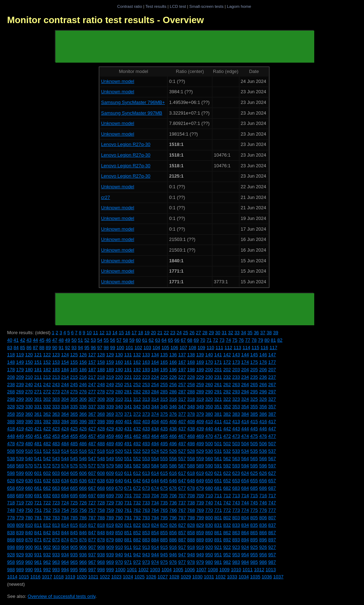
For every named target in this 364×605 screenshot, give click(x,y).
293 (236, 391)
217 (92, 377)
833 (236, 525)
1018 (58, 576)
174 (245, 362)
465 (164, 436)
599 (20, 473)
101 (129, 347)
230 (209, 377)
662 (47, 488)
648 (191, 480)
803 (236, 517)
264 (245, 384)
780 (29, 517)
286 (173, 391)
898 (11, 547)
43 (28, 340)
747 (272, 502)
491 (128, 443)
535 (254, 451)
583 (146, 465)
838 (11, 532)
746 (263, 502)
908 (101, 547)
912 (137, 547)
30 (217, 332)
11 (95, 332)
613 (146, 473)
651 (218, 480)
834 (245, 525)
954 (245, 554)
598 (11, 473)
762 (137, 510)
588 (191, 465)
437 (182, 428)
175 (254, 362)
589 (200, 465)
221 (128, 377)
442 (227, 428)
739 (200, 502)
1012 (259, 569)
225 (164, 377)
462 (137, 436)
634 (65, 480)
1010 (236, 569)
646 (173, 480)
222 (137, 377)
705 (164, 495)
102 (138, 347)
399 (110, 421)
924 (245, 547)
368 (101, 414)
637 (92, 480)
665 (74, 488)
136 (173, 354)
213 (56, 377)
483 (56, 443)
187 (92, 369)
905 (74, 547)
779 (20, 517)
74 (228, 340)
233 (236, 377)
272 (47, 391)
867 (272, 532)
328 (11, 406)
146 (263, 354)
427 (92, 428)
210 (29, 377)
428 (101, 428)
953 (236, 554)
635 (74, 480)
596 (263, 465)
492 (137, 443)
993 (56, 569)
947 (182, 554)
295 (254, 391)
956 (263, 554)
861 (218, 532)
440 (209, 428)
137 (182, 354)
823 (146, 525)
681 (218, 488)
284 (155, 391)
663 (56, 488)
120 (29, 354)
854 (155, 532)
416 (263, 421)
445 (254, 428)
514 (65, 451)
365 (74, 414)
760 (119, 510)
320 (209, 399)
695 (74, 495)
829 (200, 525)
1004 (166, 569)
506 (263, 443)
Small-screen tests (206, 6)
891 (218, 539)
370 (119, 414)
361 (38, 414)
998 (101, 569)
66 (176, 340)
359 (20, 414)
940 (119, 554)
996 (83, 569)
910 (119, 547)
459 (110, 436)
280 (119, 391)
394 (65, 421)
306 (83, 399)
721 (38, 502)
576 (83, 465)
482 (47, 443)
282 (137, 391)
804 (245, 517)
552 (137, 458)
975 (164, 562)
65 (170, 340)
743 (236, 502)
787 (92, 517)
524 (155, 451)
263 (236, 384)
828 (191, 525)
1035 (255, 576)
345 (164, 406)
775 (254, 510)
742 (227, 502)
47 (54, 340)
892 (227, 539)
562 (227, 458)
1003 (155, 569)
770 (209, 510)
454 (65, 436)
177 (272, 362)
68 (189, 340)
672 (137, 488)
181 (38, 369)
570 (29, 465)
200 (209, 369)
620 (209, 473)
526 (173, 451)
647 (182, 480)
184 (65, 369)
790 (119, 517)
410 (209, 421)
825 (164, 525)
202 (227, 369)
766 (173, 510)
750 (29, 510)
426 (83, 428)
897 (272, 539)
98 (105, 347)
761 (128, 510)
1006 (189, 569)
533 (236, 451)
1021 (93, 576)
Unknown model (117, 81)
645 (164, 480)
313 (146, 399)
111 (219, 347)
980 (209, 562)
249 (110, 384)
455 (74, 436)
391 (38, 421)
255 (164, 384)
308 (101, 399)
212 (47, 377)
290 (209, 391)
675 (164, 488)
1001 (132, 569)
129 (110, 354)
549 (110, 458)
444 (245, 428)
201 (218, 369)
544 (65, 458)
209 (20, 377)
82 (279, 340)
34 (243, 332)
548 (101, 458)
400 (119, 421)
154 (65, 362)
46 (48, 340)
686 (263, 488)
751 (38, 510)
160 (119, 362)
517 (92, 451)
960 (29, 562)
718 (11, 502)
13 (108, 332)
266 (263, 384)
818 (101, 525)
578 (101, 465)
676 (173, 488)
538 (11, 458)
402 (137, 421)
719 (20, 502)
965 (74, 562)
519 (110, 451)
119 (20, 354)
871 (38, 539)
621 (218, 473)
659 (20, 488)
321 (218, 399)
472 (227, 436)
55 (105, 340)
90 (54, 347)
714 (245, 495)
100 (120, 347)
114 (246, 347)
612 (137, 473)
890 (209, 539)
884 (155, 539)
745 (254, 502)
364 (65, 414)
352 (227, 406)
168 (191, 362)
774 (245, 510)
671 (128, 488)
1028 (174, 576)
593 (236, 465)
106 (174, 347)
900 (29, 547)
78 (254, 340)
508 (11, 451)
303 (56, 399)
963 (56, 562)
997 (92, 569)
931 (38, 554)
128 (101, 354)
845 (74, 532)
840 (29, 532)
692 (47, 495)
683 (236, 488)
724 (65, 502)
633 (56, 480)
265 (254, 384)
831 (218, 525)
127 (92, 354)
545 (74, 458)
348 (191, 406)
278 (101, 391)
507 (272, 443)
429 (110, 428)
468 (191, 436)
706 (173, 495)
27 (198, 332)
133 (146, 354)
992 (47, 569)
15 (121, 332)
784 (65, 517)
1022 (105, 576)
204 (245, 369)
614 (155, 473)
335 (74, 406)
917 (182, 547)
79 (260, 340)
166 (173, 362)
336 (83, 406)
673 (146, 488)
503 (236, 443)
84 (16, 347)
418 (11, 428)
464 (155, 436)
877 (92, 539)
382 (227, 414)
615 (164, 473)
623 (236, 473)
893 (236, 539)
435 (164, 428)
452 (47, 436)
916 (173, 547)
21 (159, 332)
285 (164, 391)
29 (211, 332)
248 (101, 384)
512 (47, 451)
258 (191, 384)
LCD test (178, 6)
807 (272, 517)
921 (218, 547)
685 (254, 488)
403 (146, 421)
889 (200, 539)
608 (101, 473)
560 (209, 458)
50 (73, 340)
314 (155, 399)
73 (221, 340)
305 (74, 399)
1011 (247, 569)
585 (164, 465)
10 (88, 332)
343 (146, 406)
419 (20, 428)
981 (218, 562)
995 (74, 569)
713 (236, 495)
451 (38, 436)
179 (20, 369)
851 (128, 532)
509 (20, 451)
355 (254, 406)
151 (38, 362)
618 (191, 473)
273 (56, 391)
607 (92, 473)
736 (173, 502)
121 (38, 354)
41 (16, 340)
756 (83, 510)
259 (200, 384)
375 (164, 414)
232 (227, 377)
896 (263, 539)
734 (155, 502)
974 (155, 562)
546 (83, 458)
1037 (278, 576)
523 (146, 451)
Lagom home (239, 6)
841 (38, 532)
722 (47, 502)
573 (56, 465)
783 (56, 517)
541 (38, 458)
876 (83, 539)
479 (20, 443)
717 (272, 495)
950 (209, 554)
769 (200, 510)
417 (272, 421)
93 (73, 347)
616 (173, 473)
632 (47, 480)
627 (272, 473)
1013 (271, 569)
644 (155, 480)
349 (200, 406)
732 (137, 502)
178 (11, 369)
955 (254, 554)
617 (182, 473)
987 (272, 562)
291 (218, 391)
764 (155, 510)
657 (272, 480)
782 (47, 517)
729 (110, 502)
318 (191, 399)
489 (110, 443)
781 (38, 517)
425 (74, 428)
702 (137, 495)
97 (99, 347)
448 (11, 436)
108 (192, 347)
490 (119, 443)
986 (263, 562)
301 (38, 399)
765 (164, 510)
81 (273, 340)
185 (74, 369)
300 (29, 399)
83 (9, 347)
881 (128, 539)
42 (22, 340)
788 (101, 517)
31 (223, 332)
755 (74, 510)
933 (56, 554)
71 (209, 340)
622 (227, 473)
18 (140, 332)
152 (47, 362)
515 (74, 451)
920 (209, 547)
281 (128, 391)
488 (101, 443)
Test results (155, 6)
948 (191, 554)
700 (119, 495)
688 (11, 495)
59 (131, 340)
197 (182, 369)
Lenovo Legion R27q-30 (125, 144)
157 (92, 362)
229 (200, 377)
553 (146, 458)
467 (182, 436)
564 (245, 458)
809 (20, 525)
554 (155, 458)
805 (254, 517)
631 (38, 480)
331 (38, 406)
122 (47, 354)
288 (191, 391)
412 (227, 421)
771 (218, 510)
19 (146, 332)
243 (56, 384)
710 (209, 495)
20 (153, 332)
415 (254, 421)
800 (209, 517)
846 (83, 532)
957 (272, 554)
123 (56, 354)
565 (254, 458)
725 (74, 502)
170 (209, 362)
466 (173, 436)
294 (245, 391)
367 (92, 414)
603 (56, 473)
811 (38, 525)
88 (41, 347)
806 (263, 517)
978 (191, 562)
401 (128, 421)
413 (236, 421)
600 (29, 473)
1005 (178, 569)
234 (245, 377)
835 (254, 525)
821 (128, 525)
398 (101, 421)
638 (101, 480)
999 (110, 569)
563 (236, 458)
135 (164, 354)
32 (230, 332)
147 (272, 354)
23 (172, 332)
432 (137, 428)
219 (110, 377)
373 (146, 414)
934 (65, 554)
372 (137, 414)
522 (137, 451)
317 (182, 399)
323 (236, 399)
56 (112, 340)
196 (173, 369)
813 (56, 525)
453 (56, 436)
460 (119, 436)
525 (164, 451)
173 (236, 362)
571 (38, 465)
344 (155, 406)
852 (137, 532)
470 (209, 436)
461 (128, 436)
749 (20, 510)
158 (101, 362)
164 (155, 362)
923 (236, 547)
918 (191, 547)
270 (29, 391)
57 (119, 340)
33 (237, 332)
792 (137, 517)
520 (119, 451)
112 (228, 347)
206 (263, 369)
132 (137, 354)
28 (204, 332)
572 (47, 465)
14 (114, 332)
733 (146, 502)
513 (56, 451)
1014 (12, 576)
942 (137, 554)
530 (209, 451)
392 (47, 421)
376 (173, 414)
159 (110, 362)
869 (20, 539)
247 (92, 384)
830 (209, 525)
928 (11, 554)
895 (254, 539)
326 (263, 399)
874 (65, 539)
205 (254, 369)
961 (38, 562)
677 (182, 488)
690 (29, 495)
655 (254, 480)
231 (218, 377)
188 (101, 369)
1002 (143, 569)
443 (236, 428)
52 (86, 340)
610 (119, 473)
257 (182, 384)
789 (110, 517)
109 (201, 347)
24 (179, 332)
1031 (209, 576)
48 (61, 340)
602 (47, 473)
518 (101, 451)
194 (155, 369)
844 (65, 532)
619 (200, 473)
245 (74, 384)
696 (83, 495)
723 (56, 502)
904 (65, 547)
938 (101, 554)
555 (164, 458)
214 (65, 377)
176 (263, 362)
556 (173, 458)
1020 (81, 576)
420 (29, 428)
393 (56, 421)
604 (65, 473)
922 (227, 547)
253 (146, 384)
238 (11, 384)
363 (56, 414)
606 (83, 473)
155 (74, 362)
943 (146, 554)
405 (164, 421)
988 (11, 569)
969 (110, 562)
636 (83, 480)
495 (164, 443)
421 (38, 428)
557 (182, 458)
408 (191, 421)
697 (92, 495)
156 (83, 362)
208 (11, 377)
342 (137, 406)
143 (236, 354)
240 (29, 384)
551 (128, 458)
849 (110, 532)
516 (83, 451)
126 (83, 354)
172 (227, 362)
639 (110, 480)
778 (11, 517)
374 (155, 414)
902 (47, 547)
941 (128, 554)
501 (218, 443)
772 (227, 510)
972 (137, 562)
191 (128, 369)
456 (83, 436)
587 (182, 465)
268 (11, 391)
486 (83, 443)
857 (182, 532)
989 (20, 569)
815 (74, 525)
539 (20, 458)
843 (56, 532)
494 (155, 443)
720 (29, 502)
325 (254, 399)
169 (200, 362)
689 (20, 495)
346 (173, 406)
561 (218, 458)
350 (209, 406)
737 (182, 502)
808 (11, 525)
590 (209, 465)
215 (74, 377)
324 (245, 399)
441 (218, 428)
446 (263, 428)
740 (209, 502)
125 (74, 354)
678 (191, 488)
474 (245, 436)
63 (157, 340)
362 (47, 414)
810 (29, 525)
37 (262, 332)
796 (173, 517)
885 (164, 539)
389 (20, 421)
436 (173, 428)
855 (164, 532)
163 (146, 362)
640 (119, 480)
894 (245, 539)
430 (119, 428)
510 (29, 451)
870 (29, 539)
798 (191, 517)
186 (83, 369)
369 (110, 414)
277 (92, 391)
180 (29, 369)
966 (83, 562)
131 (128, 354)
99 (112, 347)
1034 (244, 576)
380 (209, 414)
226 (173, 377)
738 (191, 502)
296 (263, 391)
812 (47, 525)
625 (254, 473)
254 (155, 384)
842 (47, 532)
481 (38, 443)
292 (227, 391)
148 (11, 362)
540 (29, 458)
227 (182, 377)
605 (74, 473)
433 (146, 428)
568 (11, 465)
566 (263, 458)
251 (128, 384)
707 (182, 495)
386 (263, 414)
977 (182, 562)
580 (119, 465)
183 (56, 369)
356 (263, 406)
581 (128, 465)
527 (182, 451)
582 (137, 465)
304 (65, 399)
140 (209, 354)
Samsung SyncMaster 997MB (131, 113)
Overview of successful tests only (62, 596)
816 (83, 525)
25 (185, 332)
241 (38, 384)
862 (227, 532)
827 (182, 525)
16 (127, 332)
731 (128, 502)
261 (218, 384)
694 (65, 495)
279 (110, 391)
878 (101, 539)
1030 (197, 576)
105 (165, 347)
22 (166, 332)
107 (183, 347)
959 (20, 562)
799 (200, 517)
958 (11, 562)
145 (254, 354)
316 (173, 399)
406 (173, 421)
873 (56, 539)
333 (56, 406)
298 (11, 399)
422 (47, 428)
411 (218, 421)
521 (128, 451)
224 (155, 377)
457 (92, 436)
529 (200, 451)
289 (200, 391)
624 (245, 473)
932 (47, 554)
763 (146, 510)
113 (237, 347)
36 (256, 332)
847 (92, 532)
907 (92, 547)
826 (173, 525)
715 (254, 495)
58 (125, 340)
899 (20, 547)
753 (56, 510)
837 (272, 525)
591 (218, 465)
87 (35, 347)
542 (47, 458)
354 (245, 406)
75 (234, 340)
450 (29, 436)
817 (92, 525)
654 (245, 480)
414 (245, 421)
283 (146, 391)
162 (137, 362)
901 (38, 547)
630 (29, 480)
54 (99, 340)
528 (191, 451)
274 (65, 391)
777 (272, 510)
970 (119, 562)
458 (101, 436)
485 (74, 443)
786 (83, 517)
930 (29, 554)
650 (209, 480)
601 (38, 473)
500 (209, 443)
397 (92, 421)
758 (101, 510)
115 (255, 347)
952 (227, 554)
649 (200, 480)
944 (155, 554)
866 (263, 532)
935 (74, 554)
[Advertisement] (184, 47)
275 (74, 391)
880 (119, 539)
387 (272, 414)
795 (164, 517)
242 (47, 384)
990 (29, 569)
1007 (201, 569)
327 (272, 399)
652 (227, 480)
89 (48, 347)
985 (254, 562)
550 (119, 458)
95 (86, 347)
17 (134, 332)
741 (218, 502)
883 (146, 539)
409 (200, 421)
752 (47, 510)
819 (110, 525)
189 (110, 369)
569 (20, 465)
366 (83, 414)
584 (155, 465)
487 (92, 443)
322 (227, 399)
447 (272, 428)
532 (227, 451)
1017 (47, 576)
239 (20, 384)
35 (249, 332)
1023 (116, 576)
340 (119, 406)
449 (20, 436)
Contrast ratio (129, 6)
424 (65, 428)
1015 (24, 576)
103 (147, 347)
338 (101, 406)
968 (101, 562)
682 (227, 488)
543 (56, 458)
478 (11, 443)
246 (83, 384)
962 (47, 562)
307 (92, 399)
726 (83, 502)
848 (101, 532)
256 (173, 384)
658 (11, 488)
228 (191, 377)
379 (200, 414)
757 (92, 510)
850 (119, 532)
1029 (186, 576)
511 (38, 451)
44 (35, 340)
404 (155, 421)
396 (83, 421)
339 (110, 406)
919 (200, 547)
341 (128, 406)
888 (191, 539)
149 (20, 362)
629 (20, 480)
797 (182, 517)
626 (263, 473)
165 (164, 362)
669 (110, 488)
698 (101, 495)
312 (137, 399)
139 (200, 354)
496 (173, 443)
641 (128, 480)
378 (191, 414)
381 (218, 414)
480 (29, 443)
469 (200, 436)
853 (146, 532)
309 (110, 399)
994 (65, 569)
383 (236, 414)
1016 (35, 576)
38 (269, 332)
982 (227, 562)
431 (128, 428)
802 (227, 517)
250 (119, 384)
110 (210, 347)
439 (200, 428)
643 (146, 480)
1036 (267, 576)
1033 (232, 576)
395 (74, 421)
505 (254, 443)
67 (183, 340)
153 (56, 362)
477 (272, 436)
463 (146, 436)
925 (254, 547)
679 (200, 488)
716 (263, 495)
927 (272, 547)
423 (56, 428)
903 (56, 547)
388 (11, 421)
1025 (139, 576)
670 (119, 488)
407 (182, 421)
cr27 (105, 197)
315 (164, 399)
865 (254, 532)
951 (218, 554)
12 (102, 332)
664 (65, 488)
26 (191, 332)
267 (272, 384)
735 (164, 502)
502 (227, 443)
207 (272, 369)
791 (128, 517)
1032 (220, 576)
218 (101, 377)
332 (47, 406)
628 (11, 480)
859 (200, 532)
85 (22, 347)
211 (38, 377)
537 (272, 451)
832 (227, 525)
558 (191, 458)
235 (254, 377)
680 (209, 488)
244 (65, 384)
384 (245, 414)
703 (146, 495)
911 (128, 547)
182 (47, 369)
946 (173, 554)
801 (218, 517)
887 (182, 539)
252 (137, 384)
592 (227, 465)
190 (119, 369)
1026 (151, 576)
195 (164, 369)
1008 (213, 569)
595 (254, 465)
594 (245, 465)
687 (272, 488)
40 (9, 340)
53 (93, 340)
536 (263, 451)
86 (28, 347)
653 (236, 480)
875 (74, 539)
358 (11, 414)
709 (200, 495)
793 (146, 517)
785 (74, 517)
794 (155, 517)
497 (182, 443)
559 (200, 458)
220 (119, 377)
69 (196, 340)
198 (191, 369)
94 (80, 347)
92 (67, 347)
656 (263, 480)
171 (218, 362)
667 (92, 488)
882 (137, 539)
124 (65, 354)
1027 (162, 576)
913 (146, 547)
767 (182, 510)
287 (182, 391)
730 (119, 502)
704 (155, 495)
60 (138, 340)
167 (182, 362)
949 (200, 554)
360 (29, 414)
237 (272, 377)
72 (215, 340)
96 (93, 347)
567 (272, 458)
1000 (120, 569)
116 (264, 347)
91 (61, 347)
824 (155, 525)
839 (20, 532)
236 (263, 377)
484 (65, 443)
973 (146, 562)
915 (164, 547)
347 (182, 406)
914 (155, 547)
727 (92, 502)
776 (263, 510)
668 (101, 488)
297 (272, 391)
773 (236, 510)
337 (92, 406)
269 (20, 391)
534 (245, 451)
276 (83, 391)
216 (83, 377)
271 (38, 391)
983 (236, 562)
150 (29, 362)
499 (200, 443)
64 (163, 340)
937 (92, 554)
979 (200, 562)
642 (137, 480)
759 (110, 510)
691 (38, 495)
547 (92, 458)
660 (29, 488)
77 (247, 340)
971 (128, 562)
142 (227, 354)
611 (128, 473)
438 (191, 428)
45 (41, 340)
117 (273, 347)
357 (272, 406)
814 (65, 525)
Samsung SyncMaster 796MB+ (133, 102)
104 (156, 347)
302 (47, 399)
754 (65, 510)
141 (218, 354)
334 (65, 406)
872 (47, 539)
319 (200, 399)
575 (74, 465)
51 (80, 340)
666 (83, 488)
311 (128, 399)
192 (137, 369)
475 (254, 436)
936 (83, 554)
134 (155, 354)
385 (254, 414)
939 (110, 554)
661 (38, 488)
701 (128, 495)
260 (209, 384)
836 (263, 525)
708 (191, 495)
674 (155, 488)
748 (11, 510)
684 (245, 488)
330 (29, 406)
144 (245, 354)
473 (236, 436)
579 (110, 465)
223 (146, 377)
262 (227, 384)
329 (20, 406)
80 (266, 340)
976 (173, 562)
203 (236, 369)
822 (137, 525)
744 (245, 502)
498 (191, 443)
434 (155, 428)
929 (20, 554)
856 (173, 532)
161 (128, 362)
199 (200, 369)
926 (263, 547)
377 (182, 414)
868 (11, 539)
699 (110, 495)
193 (146, 369)
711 (218, 495)
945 (164, 554)
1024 (128, 576)
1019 (70, 576)
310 (119, 399)
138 (191, 354)
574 (65, 465)
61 (144, 340)
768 (191, 510)
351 (218, 406)
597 (272, 465)
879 (110, 539)
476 (263, 436)
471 (218, 436)
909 (110, 547)
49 (67, 340)
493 (146, 443)
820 (119, 525)
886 (173, 539)
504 (245, 443)
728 (101, 502)
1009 (224, 569)
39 (275, 332)
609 (110, 473)
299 (20, 399)
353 (236, 406)
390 (29, 421)
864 (245, 532)
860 (209, 532)
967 (92, 562)
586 (173, 465)
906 (83, 547)
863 (236, 532)
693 (56, 495)
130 (119, 354)
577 (92, 465)
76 (241, 340)
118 (11, 354)
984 (245, 562)
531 (218, 451)
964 (65, 562)
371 (128, 414)
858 (191, 532)
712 (227, 495)
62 (151, 340)
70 (202, 340)
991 (38, 569)
